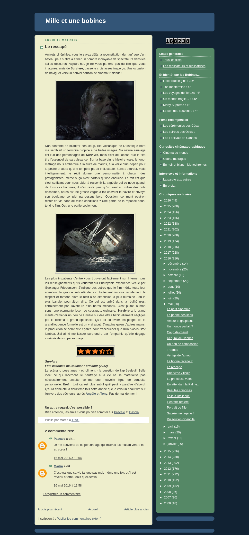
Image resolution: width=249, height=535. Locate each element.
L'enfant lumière (178, 402)
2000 (168, 503)
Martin (58, 466)
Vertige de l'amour (179, 355)
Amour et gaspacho (180, 321)
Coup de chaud (177, 332)
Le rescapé (174, 367)
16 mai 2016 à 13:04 (68, 458)
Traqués (172, 350)
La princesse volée (180, 379)
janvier (173, 444)
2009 (168, 486)
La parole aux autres (177, 179)
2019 (168, 241)
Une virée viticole (178, 373)
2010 (168, 480)
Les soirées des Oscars (179, 132)
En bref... (169, 185)
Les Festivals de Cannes (180, 138)
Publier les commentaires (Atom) (79, 518)
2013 (168, 463)
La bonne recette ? (180, 361)
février (172, 438)
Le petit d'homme (178, 309)
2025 (168, 206)
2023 (168, 218)
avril (171, 426)
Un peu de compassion (182, 344)
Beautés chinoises (179, 390)
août (171, 286)
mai (171, 304)
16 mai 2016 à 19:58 (68, 485)
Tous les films (172, 60)
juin (170, 298)
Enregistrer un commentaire (62, 494)
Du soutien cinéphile (181, 419)
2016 (168, 258)
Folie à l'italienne (178, 396)
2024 (168, 212)
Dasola (134, 412)
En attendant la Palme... (183, 384)
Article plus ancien (136, 509)
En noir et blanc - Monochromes (185, 164)
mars (172, 432)
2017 (168, 252)
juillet (172, 292)
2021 (168, 229)
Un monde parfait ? (180, 326)
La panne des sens (180, 315)
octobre (173, 275)
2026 (168, 200)
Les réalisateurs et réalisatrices (184, 66)
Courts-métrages (174, 159)
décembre (175, 263)
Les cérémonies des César (181, 125)
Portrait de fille (177, 407)
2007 (168, 497)
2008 (168, 492)
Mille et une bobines (75, 20)
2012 (168, 468)
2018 (168, 247)
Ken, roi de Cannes (180, 338)
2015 (168, 451)
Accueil (93, 509)
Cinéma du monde (175, 152)
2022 (168, 223)
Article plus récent (50, 509)
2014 (168, 457)
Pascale (119, 412)
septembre (175, 281)
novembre (175, 269)
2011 (168, 474)
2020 (168, 235)
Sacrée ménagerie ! (180, 413)
